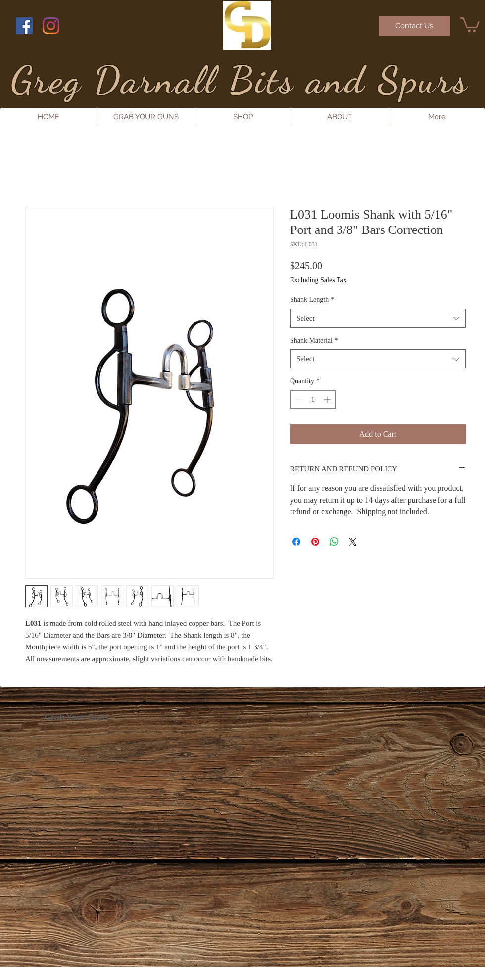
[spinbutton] (313, 399)
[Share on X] (353, 542)
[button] (470, 24)
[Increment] (328, 399)
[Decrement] (297, 399)
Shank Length (312, 299)
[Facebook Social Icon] (24, 25)
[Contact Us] (414, 26)
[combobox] (378, 318)
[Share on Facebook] (296, 542)
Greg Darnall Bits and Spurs (239, 80)
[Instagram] (51, 25)
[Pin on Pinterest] (315, 542)
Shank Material (314, 340)
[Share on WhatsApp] (334, 542)
